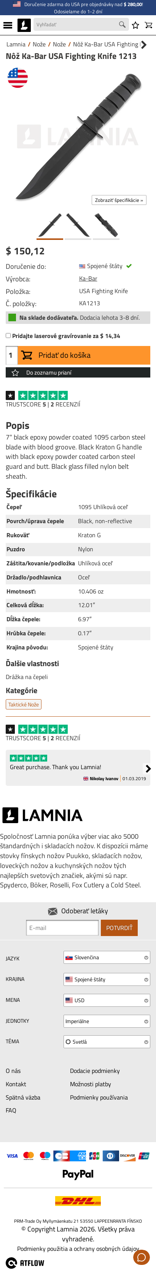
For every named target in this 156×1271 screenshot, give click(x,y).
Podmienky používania (99, 1097)
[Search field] (81, 24)
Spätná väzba (23, 1097)
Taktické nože (23, 704)
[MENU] (8, 25)
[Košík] (148, 25)
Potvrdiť (119, 927)
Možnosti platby (90, 1084)
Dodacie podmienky (95, 1070)
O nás (13, 1070)
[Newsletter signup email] (62, 928)
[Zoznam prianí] (135, 25)
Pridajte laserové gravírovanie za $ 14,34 (66, 336)
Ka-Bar (88, 278)
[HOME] (24, 25)
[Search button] (123, 25)
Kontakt (16, 1084)
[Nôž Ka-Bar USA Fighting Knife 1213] (78, 136)
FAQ (11, 1110)
